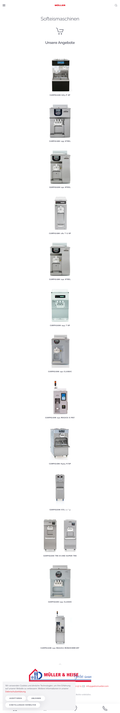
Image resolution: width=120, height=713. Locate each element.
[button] (4, 5)
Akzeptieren (15, 698)
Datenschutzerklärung (15, 691)
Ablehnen (36, 698)
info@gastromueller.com (97, 686)
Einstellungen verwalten (22, 705)
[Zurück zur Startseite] (60, 5)
